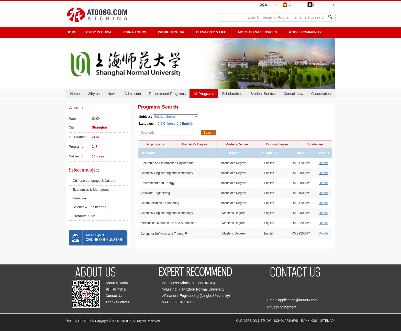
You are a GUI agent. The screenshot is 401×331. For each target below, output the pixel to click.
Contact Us (114, 296)
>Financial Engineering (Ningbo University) (196, 296)
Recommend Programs (167, 94)
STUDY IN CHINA (98, 32)
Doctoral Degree (277, 144)
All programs (155, 144)
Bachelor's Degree (194, 144)
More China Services (257, 32)
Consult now (293, 94)
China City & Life (211, 32)
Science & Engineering (89, 207)
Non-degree (315, 144)
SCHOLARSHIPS (286, 321)
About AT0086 (117, 283)
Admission (132, 94)
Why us (94, 94)
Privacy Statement (281, 307)
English (187, 123)
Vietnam (294, 5)
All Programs (204, 94)
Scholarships (232, 94)
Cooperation (321, 94)
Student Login (324, 5)
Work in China (171, 32)
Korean (270, 5)
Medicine (79, 198)
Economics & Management (92, 189)
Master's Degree (237, 144)
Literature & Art (84, 216)
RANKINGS (309, 321)
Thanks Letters (117, 302)
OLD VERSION (246, 321)
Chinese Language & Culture (94, 181)
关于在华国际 (116, 289)
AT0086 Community (305, 32)
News (111, 94)
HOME (71, 32)
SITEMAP (327, 321)
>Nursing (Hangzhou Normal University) (194, 289)
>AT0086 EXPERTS (178, 302)
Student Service (263, 94)
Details (323, 163)
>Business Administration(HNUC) (188, 283)
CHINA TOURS (134, 32)
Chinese (169, 123)
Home (75, 94)
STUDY (265, 321)
